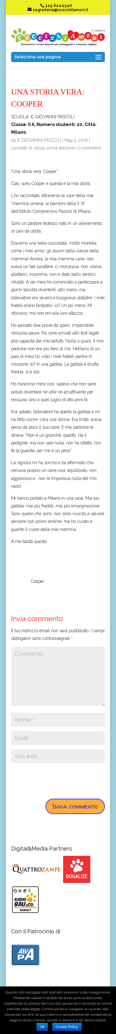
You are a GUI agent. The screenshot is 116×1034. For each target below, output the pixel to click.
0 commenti (89, 147)
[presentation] (58, 779)
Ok (42, 1027)
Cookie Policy (67, 1027)
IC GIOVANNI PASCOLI (39, 140)
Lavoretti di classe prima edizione (43, 147)
